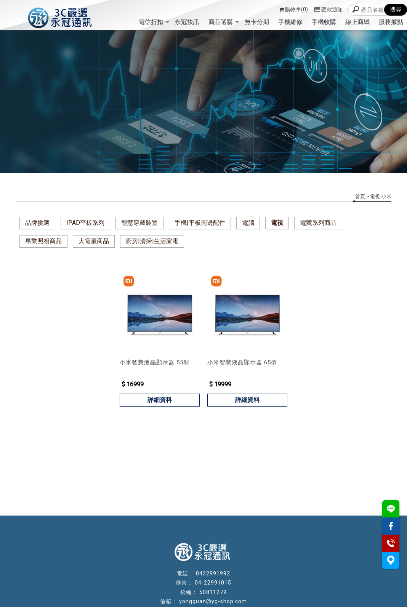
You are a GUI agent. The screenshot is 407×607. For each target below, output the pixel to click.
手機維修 (290, 22)
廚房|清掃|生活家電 (152, 241)
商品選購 (220, 22)
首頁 (360, 196)
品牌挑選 (37, 222)
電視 (277, 222)
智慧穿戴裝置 (139, 222)
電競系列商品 (318, 222)
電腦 (248, 222)
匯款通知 (328, 9)
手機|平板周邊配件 (200, 222)
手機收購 (324, 22)
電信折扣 (151, 22)
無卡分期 (257, 22)
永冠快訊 (187, 22)
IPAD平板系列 (85, 222)
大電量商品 (94, 241)
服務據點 (391, 22)
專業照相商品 (43, 241)
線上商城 (357, 22)
